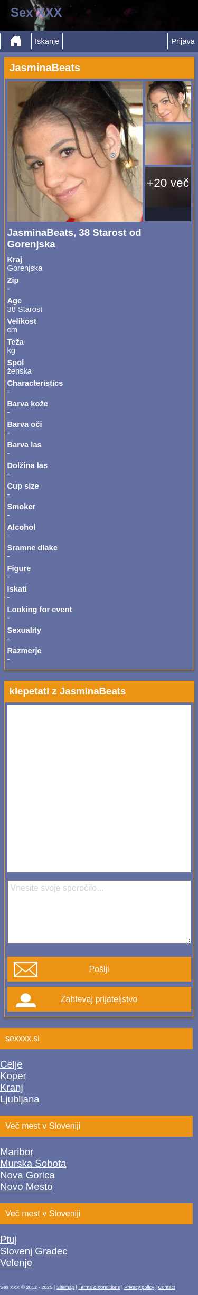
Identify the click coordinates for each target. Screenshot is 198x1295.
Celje (11, 1064)
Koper (13, 1075)
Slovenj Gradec (34, 1250)
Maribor (16, 1151)
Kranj (11, 1087)
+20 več (168, 182)
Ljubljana (20, 1098)
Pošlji (99, 969)
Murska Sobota (33, 1163)
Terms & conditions (99, 1287)
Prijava (183, 41)
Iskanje (47, 41)
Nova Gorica (27, 1174)
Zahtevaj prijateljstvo (99, 999)
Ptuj (8, 1239)
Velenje (16, 1262)
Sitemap (65, 1287)
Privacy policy (139, 1287)
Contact (166, 1287)
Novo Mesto (26, 1186)
